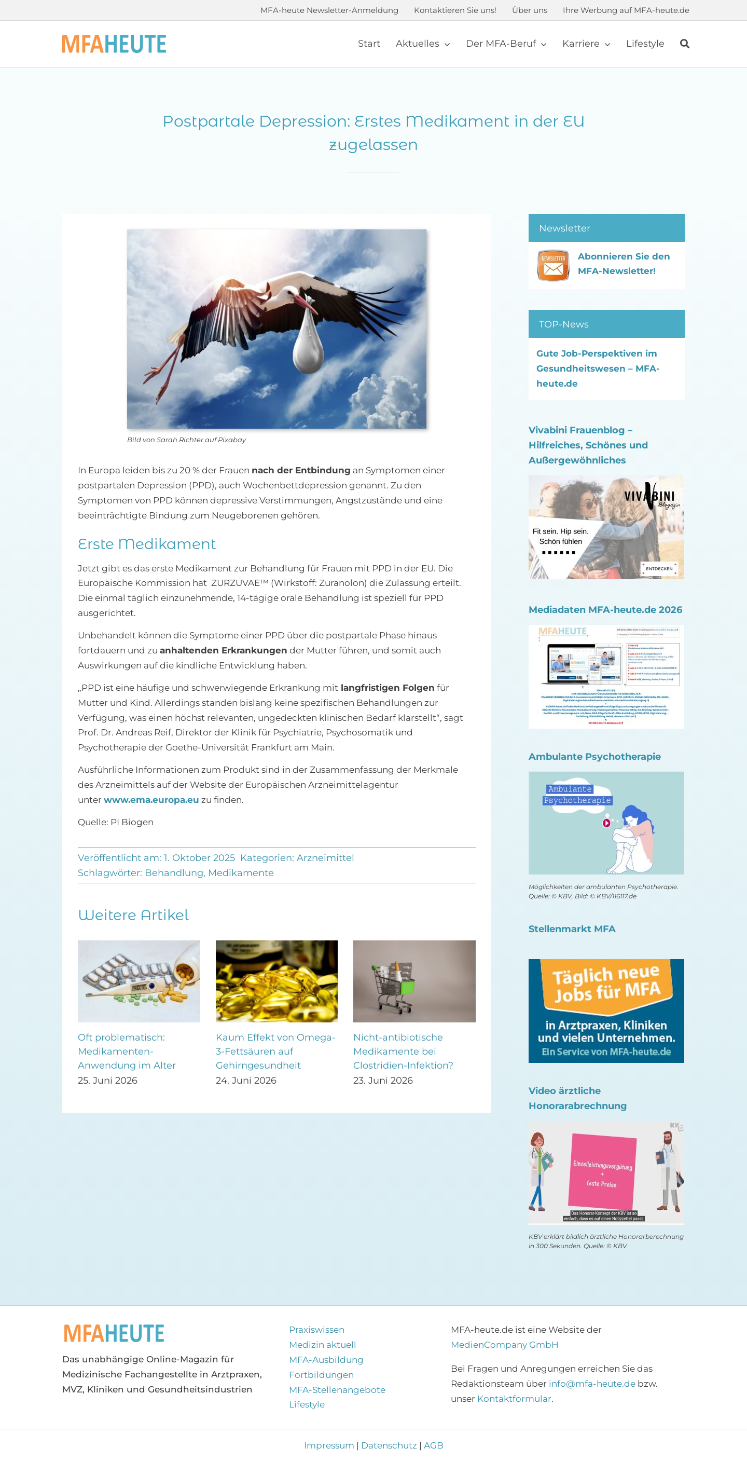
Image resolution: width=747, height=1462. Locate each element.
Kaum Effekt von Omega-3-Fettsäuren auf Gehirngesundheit (276, 1051)
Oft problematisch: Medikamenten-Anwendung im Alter (127, 1051)
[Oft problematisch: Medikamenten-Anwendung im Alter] (139, 945)
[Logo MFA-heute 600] (114, 39)
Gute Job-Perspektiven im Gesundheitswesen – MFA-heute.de (598, 368)
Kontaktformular (514, 1398)
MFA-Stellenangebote (337, 1390)
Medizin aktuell (322, 1345)
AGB (434, 1445)
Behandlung (174, 873)
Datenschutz (389, 1445)
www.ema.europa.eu (151, 800)
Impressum (330, 1445)
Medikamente (241, 873)
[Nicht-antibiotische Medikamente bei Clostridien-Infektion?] (414, 945)
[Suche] (684, 44)
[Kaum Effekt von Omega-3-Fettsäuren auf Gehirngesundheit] (277, 945)
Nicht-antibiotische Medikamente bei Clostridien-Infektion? (403, 1051)
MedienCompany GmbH (505, 1345)
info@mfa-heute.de (592, 1383)
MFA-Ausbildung (326, 1360)
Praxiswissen (316, 1329)
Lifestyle (307, 1404)
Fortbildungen (321, 1375)
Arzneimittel (325, 858)
